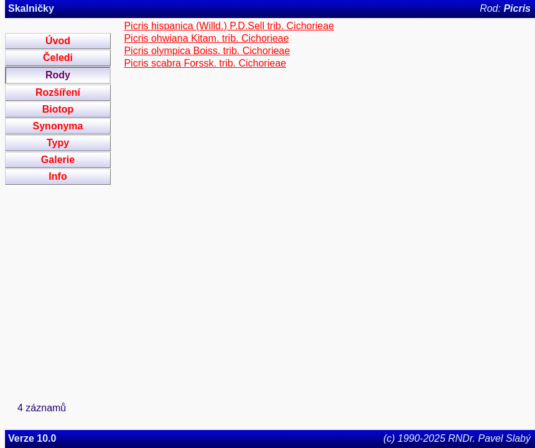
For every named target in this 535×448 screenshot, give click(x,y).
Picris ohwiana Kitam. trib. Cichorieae (206, 38)
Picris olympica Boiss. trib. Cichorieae (207, 50)
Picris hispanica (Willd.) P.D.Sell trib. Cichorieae (229, 26)
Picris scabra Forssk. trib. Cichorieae (205, 63)
